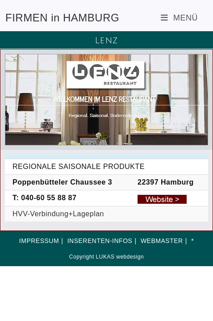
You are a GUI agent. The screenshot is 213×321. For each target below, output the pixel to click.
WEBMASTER (162, 240)
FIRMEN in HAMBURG (62, 18)
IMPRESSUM (39, 240)
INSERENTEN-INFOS (100, 240)
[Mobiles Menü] (179, 17)
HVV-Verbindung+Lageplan (58, 214)
